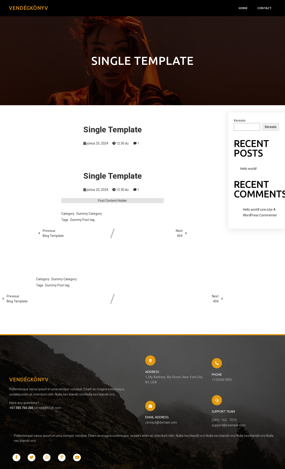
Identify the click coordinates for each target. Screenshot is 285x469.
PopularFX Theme (58, 461)
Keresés (239, 121)
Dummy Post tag (82, 221)
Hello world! (248, 170)
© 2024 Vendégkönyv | (28, 461)
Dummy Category (89, 215)
